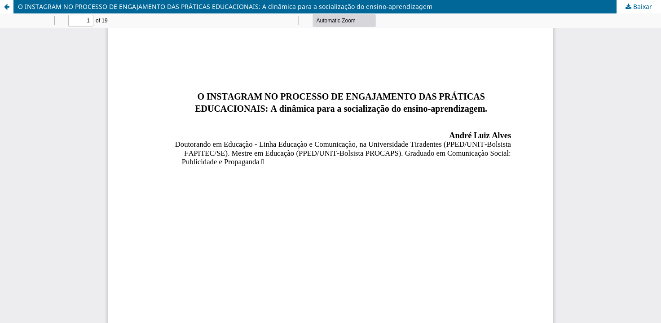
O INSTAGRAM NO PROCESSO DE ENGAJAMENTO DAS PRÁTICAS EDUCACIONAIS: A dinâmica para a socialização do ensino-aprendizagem (225, 6)
